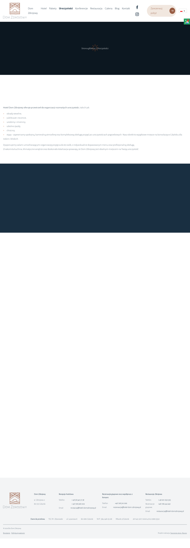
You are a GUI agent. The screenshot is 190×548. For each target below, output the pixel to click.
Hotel (44, 8)
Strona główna (88, 48)
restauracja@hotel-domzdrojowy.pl (170, 511)
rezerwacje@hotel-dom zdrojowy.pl (127, 507)
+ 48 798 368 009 (78, 504)
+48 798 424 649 (164, 504)
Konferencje (81, 8)
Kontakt (126, 8)
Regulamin (6, 533)
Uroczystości (66, 8)
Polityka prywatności (18, 533)
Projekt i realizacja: (172, 533)
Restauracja (96, 8)
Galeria (108, 8)
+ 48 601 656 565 (164, 500)
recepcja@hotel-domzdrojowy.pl (83, 508)
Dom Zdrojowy (33, 10)
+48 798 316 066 (121, 503)
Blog (117, 8)
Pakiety (53, 8)
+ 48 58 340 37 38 (78, 500)
